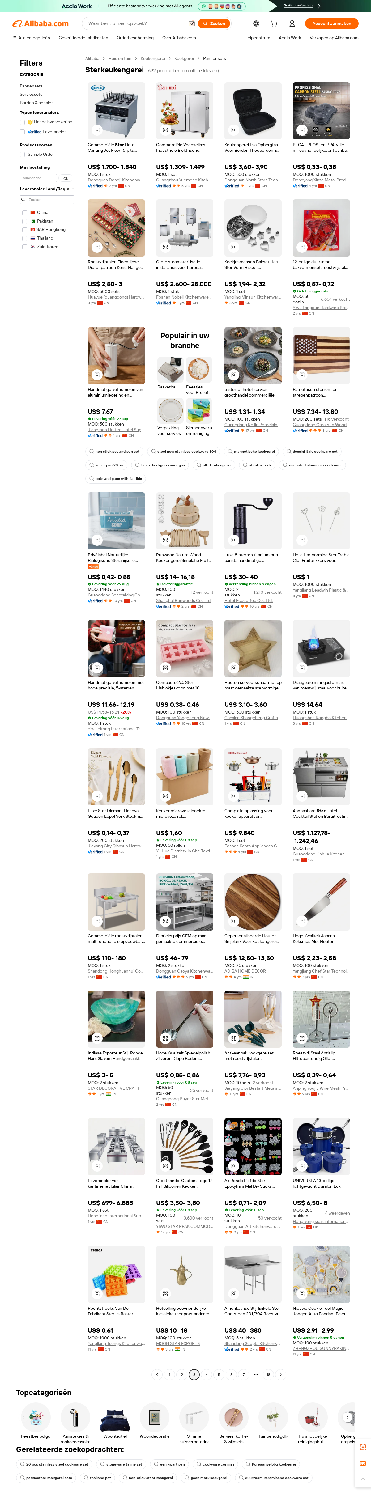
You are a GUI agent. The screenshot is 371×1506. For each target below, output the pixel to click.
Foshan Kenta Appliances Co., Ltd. (253, 845)
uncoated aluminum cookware (312, 465)
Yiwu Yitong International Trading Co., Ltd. (116, 728)
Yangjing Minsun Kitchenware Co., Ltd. (253, 297)
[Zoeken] (214, 23)
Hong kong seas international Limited (321, 1221)
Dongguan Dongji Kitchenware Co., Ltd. (116, 179)
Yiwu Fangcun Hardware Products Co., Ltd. (321, 307)
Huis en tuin (120, 58)
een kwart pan (169, 1464)
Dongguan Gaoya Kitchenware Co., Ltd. (184, 971)
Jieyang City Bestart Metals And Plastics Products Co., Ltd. (253, 1088)
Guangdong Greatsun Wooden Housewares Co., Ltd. (321, 424)
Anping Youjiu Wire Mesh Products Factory (321, 1088)
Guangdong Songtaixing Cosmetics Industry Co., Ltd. (116, 594)
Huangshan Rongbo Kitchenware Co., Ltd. (321, 717)
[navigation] (47, 717)
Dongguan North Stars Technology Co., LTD (253, 179)
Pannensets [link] (214, 58)
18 (268, 1374)
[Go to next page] (280, 1374)
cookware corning (215, 1464)
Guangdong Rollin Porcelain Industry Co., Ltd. (253, 424)
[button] (191, 23)
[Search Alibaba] (135, 23)
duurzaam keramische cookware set (274, 1477)
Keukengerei (153, 58)
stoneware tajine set (121, 1464)
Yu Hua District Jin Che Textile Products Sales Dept (184, 850)
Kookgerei (184, 58)
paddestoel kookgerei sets (46, 1477)
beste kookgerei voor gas (160, 465)
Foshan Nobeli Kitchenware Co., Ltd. (184, 297)
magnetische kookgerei (251, 451)
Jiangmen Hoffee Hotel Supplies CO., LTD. (116, 429)
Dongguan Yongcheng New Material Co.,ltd (184, 717)
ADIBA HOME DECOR (245, 971)
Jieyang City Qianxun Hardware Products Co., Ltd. (116, 845)
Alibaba (92, 58)
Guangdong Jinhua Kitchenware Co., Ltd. (321, 853)
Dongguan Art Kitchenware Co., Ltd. (253, 1226)
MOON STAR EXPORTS (178, 1343)
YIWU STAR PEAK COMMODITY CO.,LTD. (184, 1226)
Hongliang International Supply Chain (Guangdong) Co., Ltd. (116, 1215)
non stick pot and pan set (114, 451)
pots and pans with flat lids (115, 478)
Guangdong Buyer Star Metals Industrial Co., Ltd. (184, 1098)
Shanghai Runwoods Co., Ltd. (183, 600)
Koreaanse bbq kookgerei (271, 1464)
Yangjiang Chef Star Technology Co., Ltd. (321, 971)
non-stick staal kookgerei (148, 1477)
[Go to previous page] (157, 1374)
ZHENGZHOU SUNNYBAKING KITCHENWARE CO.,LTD (321, 1348)
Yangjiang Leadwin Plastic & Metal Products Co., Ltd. (321, 590)
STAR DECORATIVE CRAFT (113, 1088)
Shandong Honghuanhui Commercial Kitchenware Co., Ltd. (116, 971)
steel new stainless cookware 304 (183, 451)
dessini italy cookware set (312, 451)
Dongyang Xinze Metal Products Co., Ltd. (321, 179)
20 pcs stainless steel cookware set (54, 1464)
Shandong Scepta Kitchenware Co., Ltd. (253, 1343)
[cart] (275, 24)
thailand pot (97, 1477)
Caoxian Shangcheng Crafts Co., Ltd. (253, 717)
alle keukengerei (214, 465)
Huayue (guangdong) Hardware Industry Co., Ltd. (116, 297)
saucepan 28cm (106, 465)
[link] (363, 1447)
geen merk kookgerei (206, 1477)
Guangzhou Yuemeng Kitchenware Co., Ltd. (184, 179)
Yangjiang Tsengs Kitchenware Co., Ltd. (116, 1343)
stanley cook (257, 465)
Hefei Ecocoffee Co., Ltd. (248, 600)
